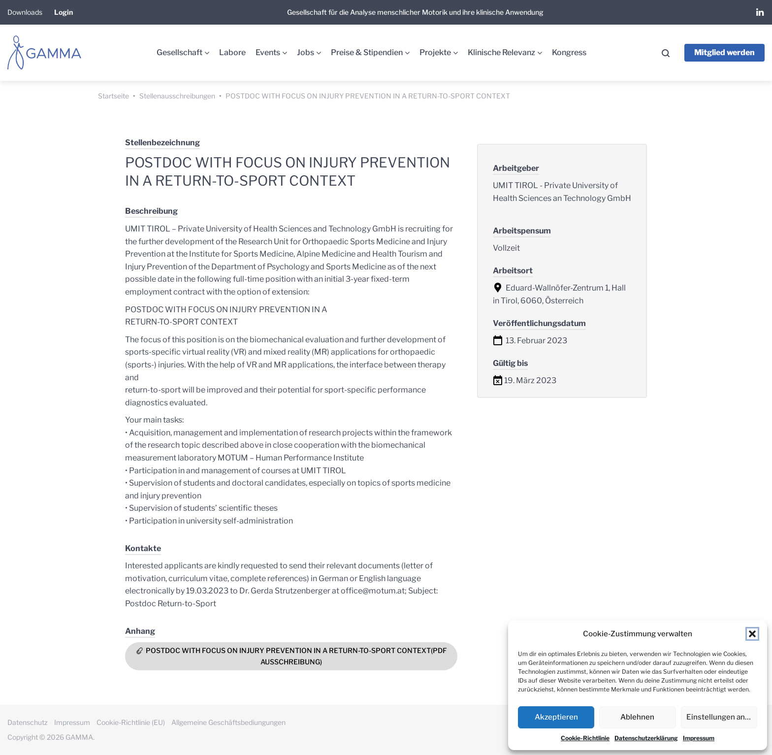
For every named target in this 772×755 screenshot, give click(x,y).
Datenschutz (27, 722)
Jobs (305, 52)
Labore (232, 52)
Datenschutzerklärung (646, 738)
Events (268, 52)
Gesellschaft (179, 52)
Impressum (698, 738)
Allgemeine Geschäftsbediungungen (228, 722)
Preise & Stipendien (367, 52)
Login (63, 12)
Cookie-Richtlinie (585, 738)
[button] (752, 634)
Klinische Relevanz (501, 52)
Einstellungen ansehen (721, 717)
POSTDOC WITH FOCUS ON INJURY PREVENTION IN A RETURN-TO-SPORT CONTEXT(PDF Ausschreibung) (296, 655)
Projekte (435, 52)
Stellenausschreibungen (177, 96)
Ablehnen (637, 717)
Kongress (569, 52)
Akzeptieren (556, 717)
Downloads (24, 12)
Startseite (113, 96)
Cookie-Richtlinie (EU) (130, 722)
